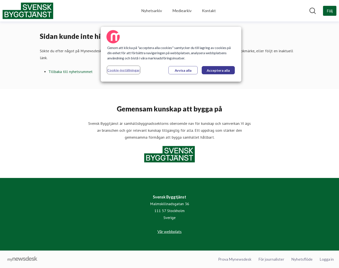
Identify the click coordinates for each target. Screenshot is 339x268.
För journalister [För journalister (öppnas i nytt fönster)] (271, 259)
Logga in (327, 259)
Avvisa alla (183, 70)
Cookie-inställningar (123, 70)
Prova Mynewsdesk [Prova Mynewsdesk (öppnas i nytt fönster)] (234, 259)
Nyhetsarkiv (151, 10)
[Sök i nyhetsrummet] (312, 10)
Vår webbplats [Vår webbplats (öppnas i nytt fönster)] (169, 231)
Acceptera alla (218, 70)
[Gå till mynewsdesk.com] (22, 259)
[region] (171, 54)
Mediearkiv (182, 10)
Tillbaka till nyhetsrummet (70, 71)
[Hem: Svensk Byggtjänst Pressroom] (28, 11)
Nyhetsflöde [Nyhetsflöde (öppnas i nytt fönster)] (302, 259)
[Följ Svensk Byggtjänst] (329, 11)
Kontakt (209, 10)
